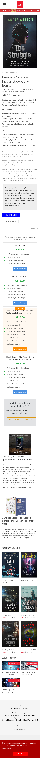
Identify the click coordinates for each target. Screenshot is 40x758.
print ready (21, 180)
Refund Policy (30, 713)
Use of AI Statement (8, 720)
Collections (19, 720)
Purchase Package (20, 268)
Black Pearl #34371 (8, 580)
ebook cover (14, 180)
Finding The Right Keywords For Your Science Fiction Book (9, 691)
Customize (11, 215)
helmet (14, 169)
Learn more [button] (6, 748)
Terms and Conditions (12, 713)
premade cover (16, 178)
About (11, 715)
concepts (25, 171)
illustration (17, 174)
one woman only (23, 169)
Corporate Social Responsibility (24, 715)
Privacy (22, 713)
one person (10, 176)
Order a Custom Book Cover (21, 420)
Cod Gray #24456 (8, 650)
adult (11, 171)
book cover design (27, 178)
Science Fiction (12, 72)
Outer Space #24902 (27, 615)
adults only (17, 171)
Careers (26, 718)
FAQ (6, 715)
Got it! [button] (20, 754)
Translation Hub (33, 720)
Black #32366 (6, 615)
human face (33, 169)
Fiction (4, 72)
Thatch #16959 (25, 580)
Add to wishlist (10, 221)
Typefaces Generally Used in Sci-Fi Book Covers (10, 673)
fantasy (30, 171)
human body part (7, 174)
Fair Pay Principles (17, 718)
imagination (25, 174)
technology (5, 171)
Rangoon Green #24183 (28, 650)
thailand (27, 176)
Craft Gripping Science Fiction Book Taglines (28, 673)
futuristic (9, 169)
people (17, 176)
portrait (22, 176)
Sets (25, 720)
